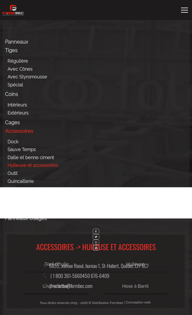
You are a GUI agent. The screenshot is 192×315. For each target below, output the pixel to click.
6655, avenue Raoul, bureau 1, (99, 265)
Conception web (138, 302)
